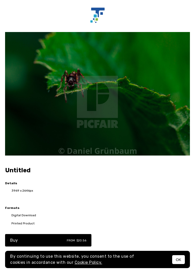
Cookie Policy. (88, 262)
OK (178, 259)
